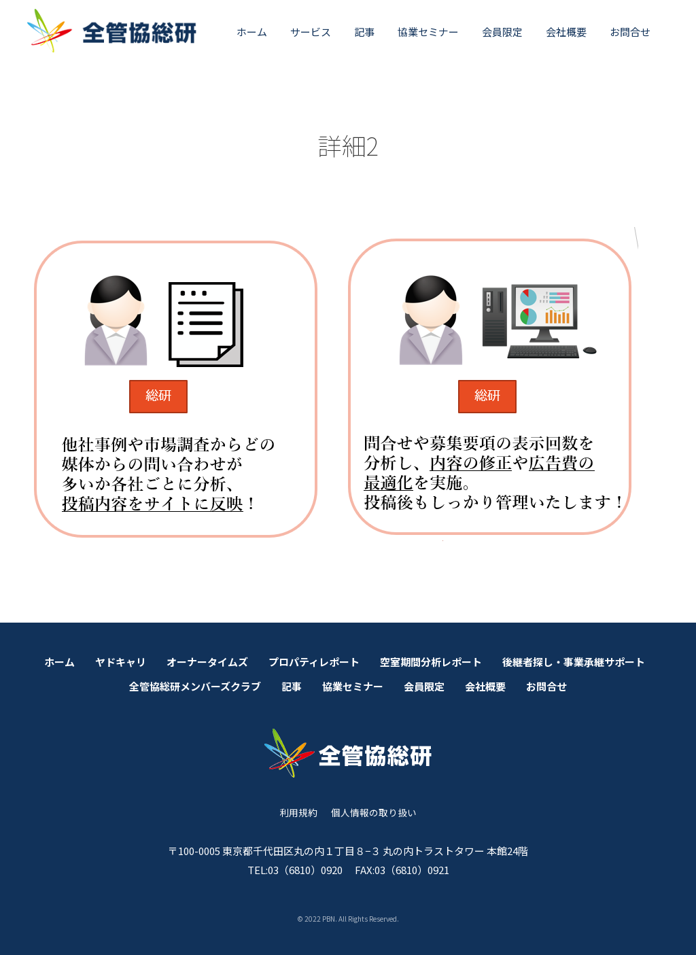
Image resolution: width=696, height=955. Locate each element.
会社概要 (566, 31)
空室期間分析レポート (431, 662)
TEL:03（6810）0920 (295, 870)
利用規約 (298, 812)
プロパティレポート (314, 662)
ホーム (252, 31)
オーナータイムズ (207, 662)
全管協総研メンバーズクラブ (195, 686)
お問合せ (630, 31)
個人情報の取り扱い (374, 812)
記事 (364, 31)
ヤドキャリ (120, 662)
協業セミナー (428, 31)
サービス (310, 31)
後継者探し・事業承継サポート (573, 662)
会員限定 (502, 31)
